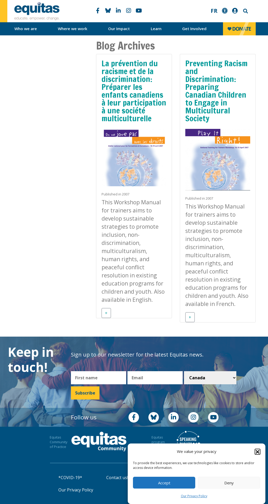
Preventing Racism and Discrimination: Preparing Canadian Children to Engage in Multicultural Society (216, 91)
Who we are (25, 28)
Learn (156, 28)
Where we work (72, 28)
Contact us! (117, 477)
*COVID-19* (70, 477)
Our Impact (119, 28)
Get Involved (194, 28)
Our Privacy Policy (194, 496)
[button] (257, 451)
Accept (164, 482)
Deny (229, 482)
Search (245, 11)
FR (214, 10)
